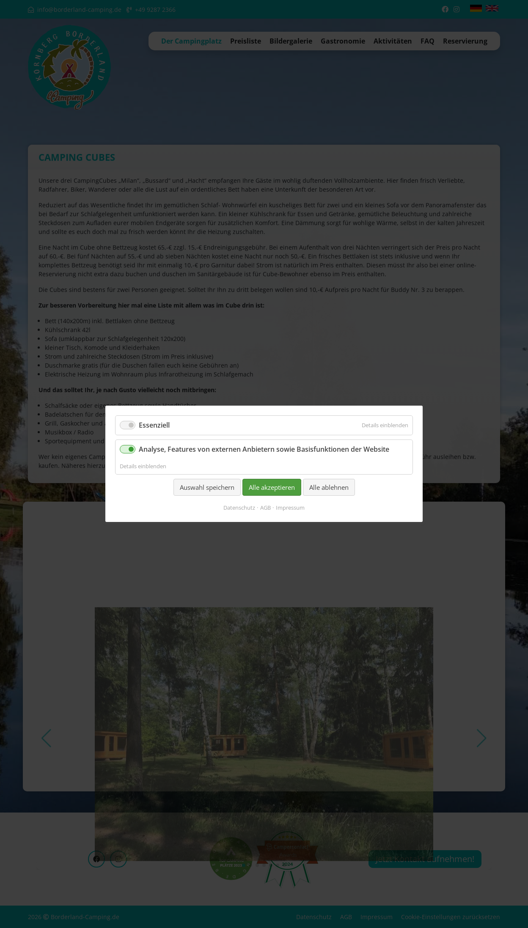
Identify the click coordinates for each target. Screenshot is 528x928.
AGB (265, 508)
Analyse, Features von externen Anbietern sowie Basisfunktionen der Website (264, 449)
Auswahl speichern (207, 487)
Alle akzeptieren (272, 487)
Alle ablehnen (329, 487)
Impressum (290, 508)
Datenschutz (239, 508)
